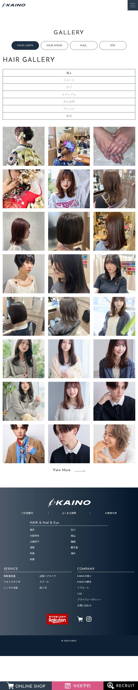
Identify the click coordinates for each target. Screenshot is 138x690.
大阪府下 (34, 575)
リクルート (83, 621)
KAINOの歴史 (84, 615)
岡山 (73, 569)
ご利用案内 (27, 547)
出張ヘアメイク (48, 610)
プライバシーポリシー (89, 633)
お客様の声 (111, 547)
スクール (44, 615)
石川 (73, 563)
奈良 (32, 587)
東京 (32, 563)
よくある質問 (69, 547)
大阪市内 (34, 569)
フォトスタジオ (12, 615)
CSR (79, 627)
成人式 (43, 621)
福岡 (73, 575)
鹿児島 (74, 581)
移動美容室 (9, 610)
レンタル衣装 (11, 621)
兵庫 (32, 593)
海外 (73, 587)
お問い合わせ (84, 639)
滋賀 (32, 581)
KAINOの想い (84, 610)
